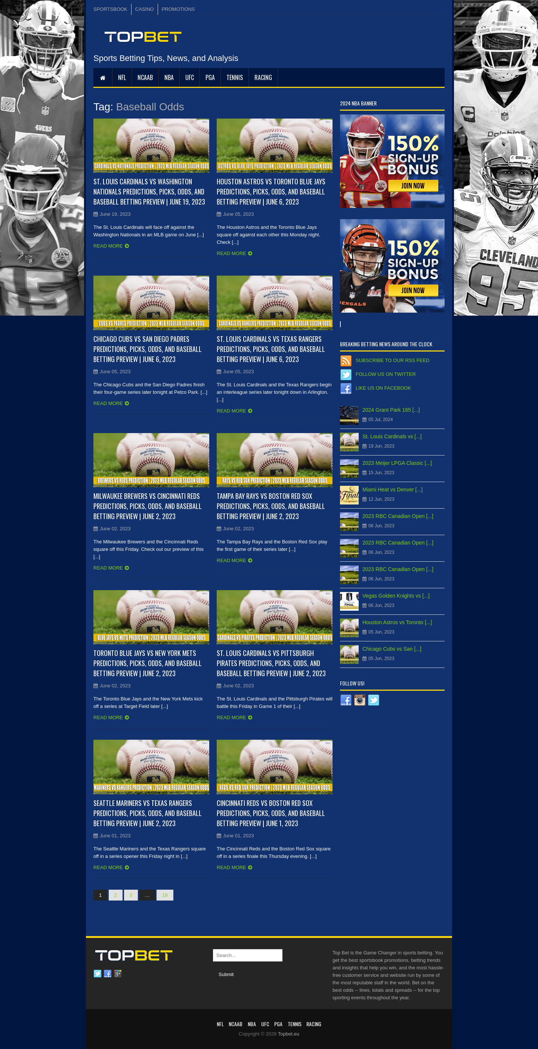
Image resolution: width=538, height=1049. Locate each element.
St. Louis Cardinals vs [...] (392, 436)
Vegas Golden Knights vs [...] (396, 596)
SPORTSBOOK (110, 9)
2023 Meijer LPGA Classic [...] (397, 463)
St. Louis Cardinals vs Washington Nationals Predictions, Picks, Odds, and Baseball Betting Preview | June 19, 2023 (149, 191)
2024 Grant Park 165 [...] (391, 410)
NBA (169, 77)
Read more (108, 246)
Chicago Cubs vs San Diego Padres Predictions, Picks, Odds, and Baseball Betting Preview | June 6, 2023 (147, 349)
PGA (210, 77)
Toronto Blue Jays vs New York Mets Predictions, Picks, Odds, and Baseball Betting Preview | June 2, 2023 (147, 663)
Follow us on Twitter (386, 374)
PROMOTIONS (178, 9)
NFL (122, 77)
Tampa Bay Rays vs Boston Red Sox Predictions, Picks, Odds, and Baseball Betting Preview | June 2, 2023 (271, 506)
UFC (189, 77)
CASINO (144, 9)
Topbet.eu (288, 1034)
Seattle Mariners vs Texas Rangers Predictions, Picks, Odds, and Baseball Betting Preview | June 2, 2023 (147, 813)
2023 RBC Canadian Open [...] (397, 516)
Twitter (97, 974)
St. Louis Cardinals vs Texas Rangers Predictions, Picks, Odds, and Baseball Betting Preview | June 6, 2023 (271, 349)
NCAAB (145, 77)
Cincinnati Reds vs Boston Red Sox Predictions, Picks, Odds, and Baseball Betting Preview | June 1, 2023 (271, 813)
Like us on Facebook (383, 388)
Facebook (107, 974)
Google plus (118, 974)
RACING (263, 77)
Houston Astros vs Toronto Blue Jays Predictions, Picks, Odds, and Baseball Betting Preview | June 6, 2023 (271, 191)
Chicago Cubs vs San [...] (391, 649)
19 (164, 895)
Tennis (234, 77)
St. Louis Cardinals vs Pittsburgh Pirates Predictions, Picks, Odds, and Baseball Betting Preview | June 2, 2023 (271, 663)
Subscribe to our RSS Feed (392, 360)
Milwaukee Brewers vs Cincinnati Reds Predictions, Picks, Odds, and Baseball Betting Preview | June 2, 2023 (147, 506)
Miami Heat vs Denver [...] (392, 490)
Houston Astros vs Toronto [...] (397, 622)
